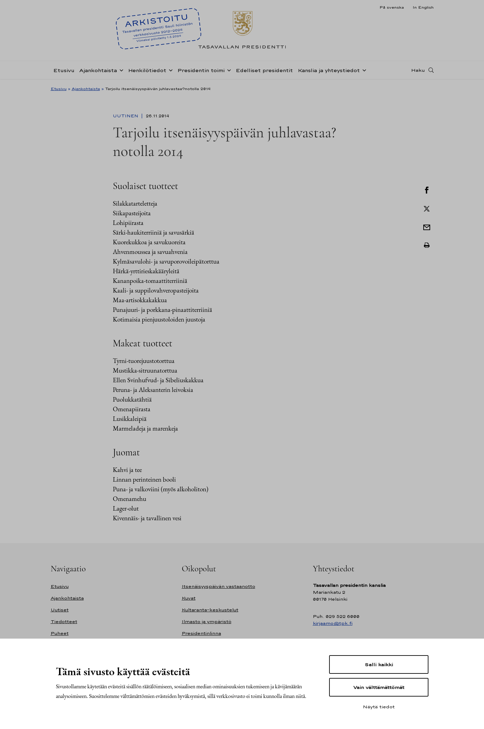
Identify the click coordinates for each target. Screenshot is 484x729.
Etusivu (64, 70)
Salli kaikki (379, 664)
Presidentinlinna (201, 633)
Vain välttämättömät (378, 687)
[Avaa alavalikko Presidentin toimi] (228, 70)
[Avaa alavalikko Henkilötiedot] (169, 70)
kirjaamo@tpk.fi (333, 623)
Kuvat (189, 598)
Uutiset (60, 610)
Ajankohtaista (98, 70)
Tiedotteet (64, 621)
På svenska (391, 7)
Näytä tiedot (379, 706)
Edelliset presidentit (264, 70)
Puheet (60, 633)
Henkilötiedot (147, 70)
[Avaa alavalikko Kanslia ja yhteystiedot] (363, 70)
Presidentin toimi (201, 70)
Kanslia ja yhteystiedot (329, 70)
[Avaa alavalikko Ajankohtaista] (120, 70)
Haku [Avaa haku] (418, 70)
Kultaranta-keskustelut (210, 610)
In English (423, 7)
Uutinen (126, 116)
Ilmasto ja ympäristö (206, 621)
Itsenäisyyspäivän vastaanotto (218, 586)
